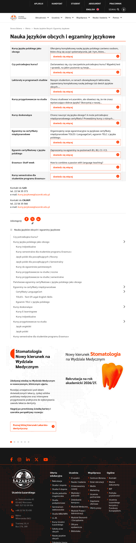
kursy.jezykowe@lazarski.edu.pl (34, 194)
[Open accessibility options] (124, 9)
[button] (32, 223)
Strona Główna (16, 28)
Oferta (27, 28)
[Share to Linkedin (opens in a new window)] (38, 219)
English (90, 9)
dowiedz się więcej (63, 56)
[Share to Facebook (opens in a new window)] (26, 219)
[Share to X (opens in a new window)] (32, 219)
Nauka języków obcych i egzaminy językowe (37, 229)
